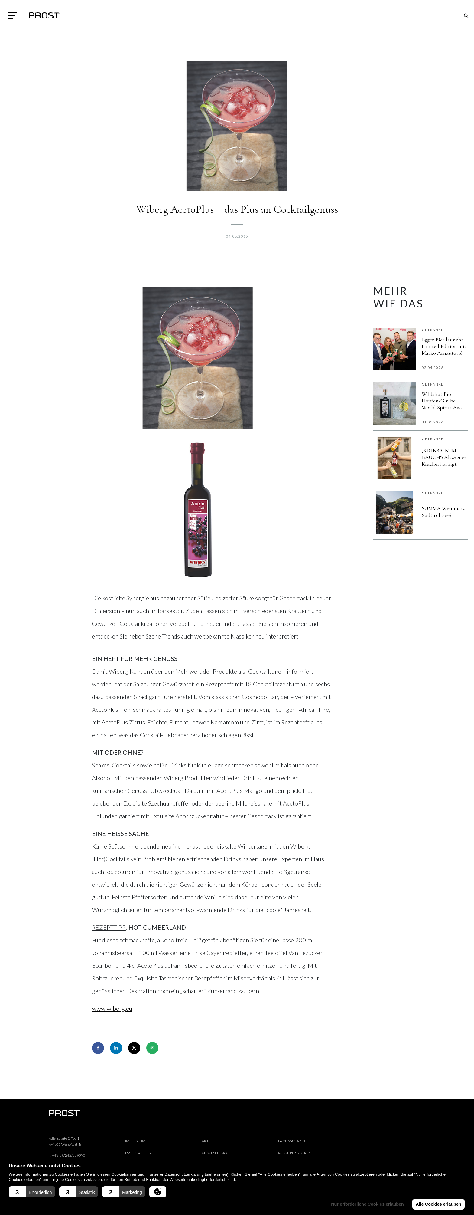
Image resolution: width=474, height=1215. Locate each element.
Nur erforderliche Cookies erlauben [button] (367, 1204)
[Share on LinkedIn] (116, 1048)
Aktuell (209, 1141)
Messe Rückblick (294, 1153)
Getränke (433, 329)
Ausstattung (214, 1153)
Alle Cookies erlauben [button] (438, 1204)
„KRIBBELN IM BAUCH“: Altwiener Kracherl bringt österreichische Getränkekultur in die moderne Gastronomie (444, 457)
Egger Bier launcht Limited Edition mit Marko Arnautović (444, 346)
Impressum (135, 1141)
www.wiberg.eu (112, 1008)
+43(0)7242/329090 (68, 1155)
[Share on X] (134, 1048)
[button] (32, 1191)
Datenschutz (138, 1153)
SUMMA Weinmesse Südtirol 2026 (444, 511)
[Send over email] (152, 1048)
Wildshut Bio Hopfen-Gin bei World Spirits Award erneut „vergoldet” (445, 401)
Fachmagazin (291, 1141)
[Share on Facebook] (98, 1048)
